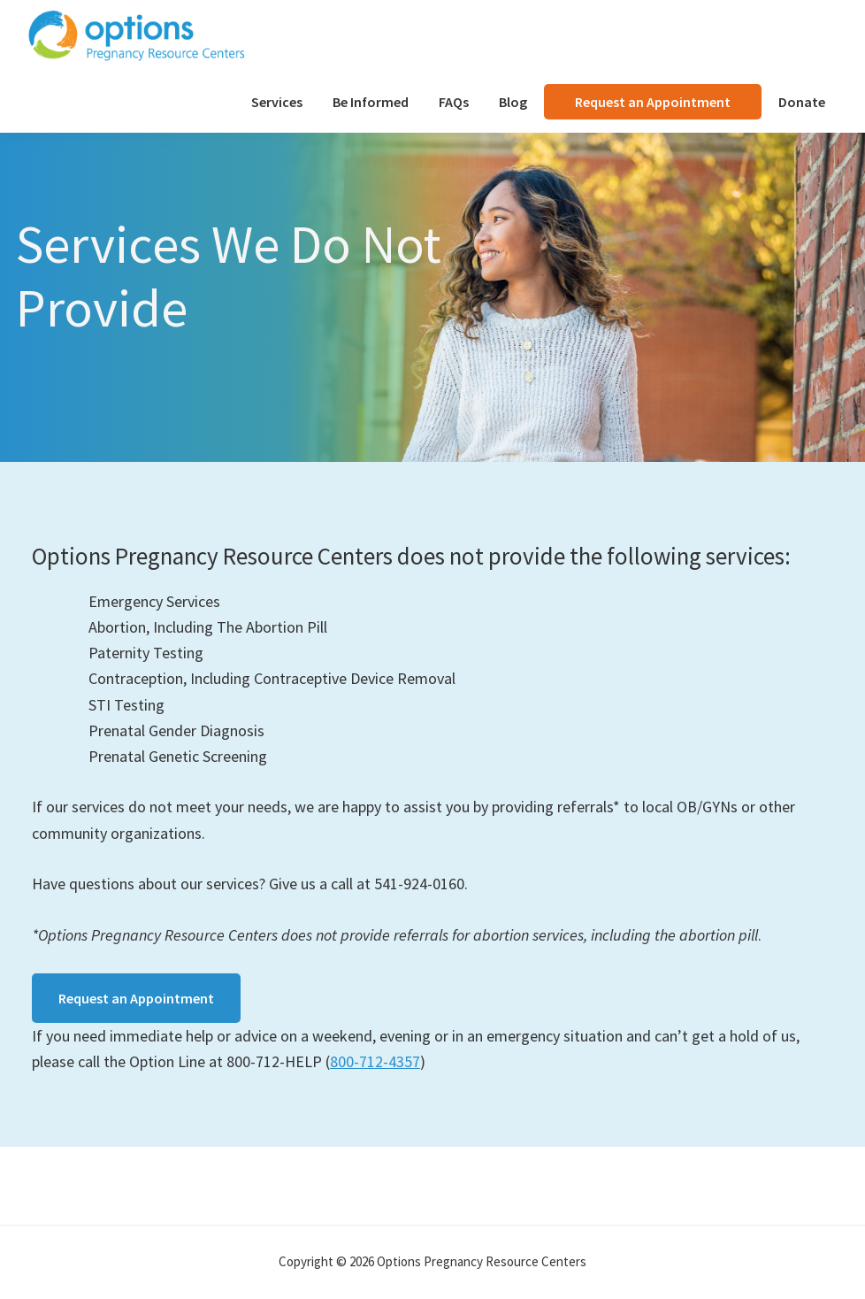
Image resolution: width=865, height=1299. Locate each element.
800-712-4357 (375, 1061)
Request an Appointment (136, 998)
